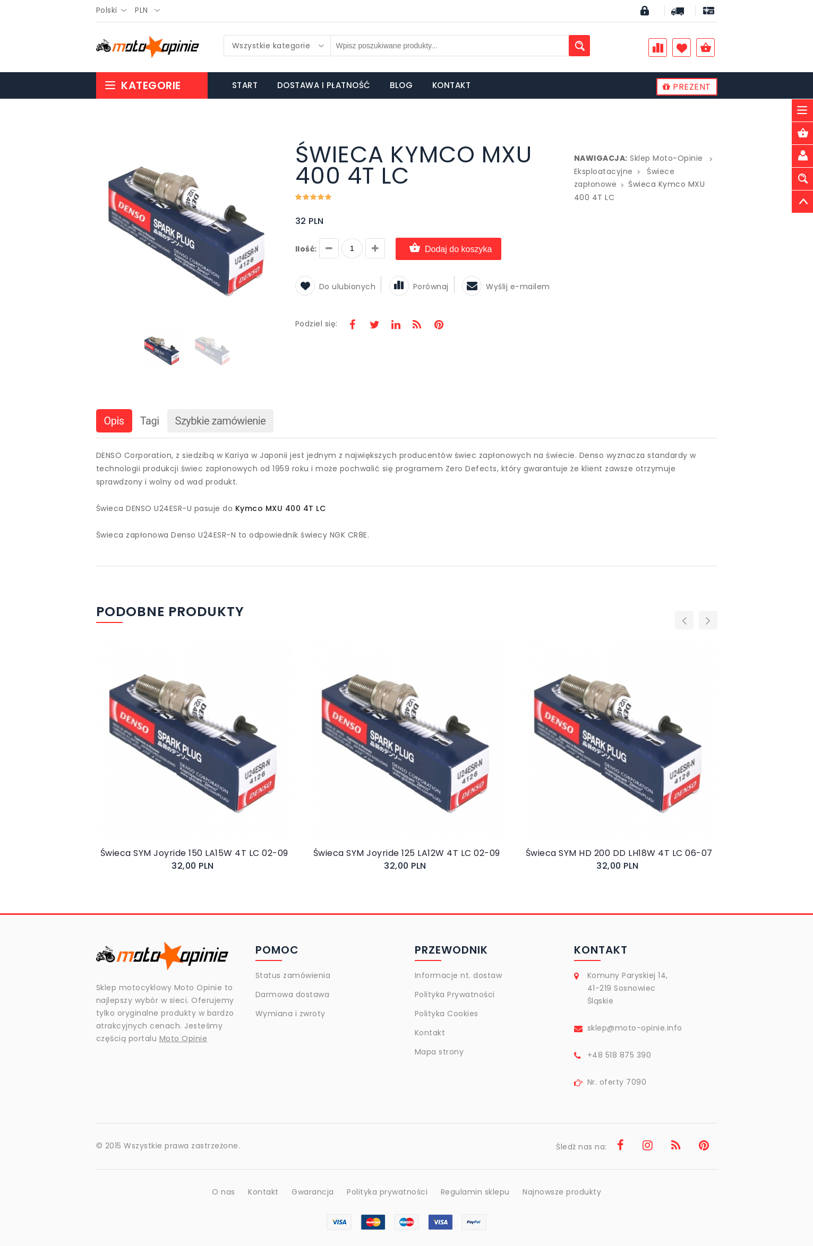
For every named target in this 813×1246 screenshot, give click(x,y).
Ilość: (306, 249)
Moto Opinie (183, 1038)
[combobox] (114, 10)
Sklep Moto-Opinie (666, 158)
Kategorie (142, 85)
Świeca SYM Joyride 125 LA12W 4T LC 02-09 (406, 853)
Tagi (149, 420)
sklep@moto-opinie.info (634, 1028)
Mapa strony (439, 1051)
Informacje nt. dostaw (458, 975)
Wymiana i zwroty (290, 1013)
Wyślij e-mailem (506, 286)
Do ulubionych (335, 286)
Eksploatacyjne (603, 171)
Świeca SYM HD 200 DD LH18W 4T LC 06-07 (619, 853)
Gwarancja (313, 1192)
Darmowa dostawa (292, 994)
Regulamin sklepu (475, 1192)
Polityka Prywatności (455, 994)
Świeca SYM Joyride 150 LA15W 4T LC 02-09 (194, 853)
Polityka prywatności (387, 1192)
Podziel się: (316, 323)
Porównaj (419, 286)
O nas (223, 1192)
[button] (269, 145)
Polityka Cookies (446, 1013)
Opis (114, 420)
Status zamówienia (293, 975)
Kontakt (430, 1032)
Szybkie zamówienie (220, 420)
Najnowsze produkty (562, 1192)
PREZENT (687, 87)
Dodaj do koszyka (448, 248)
